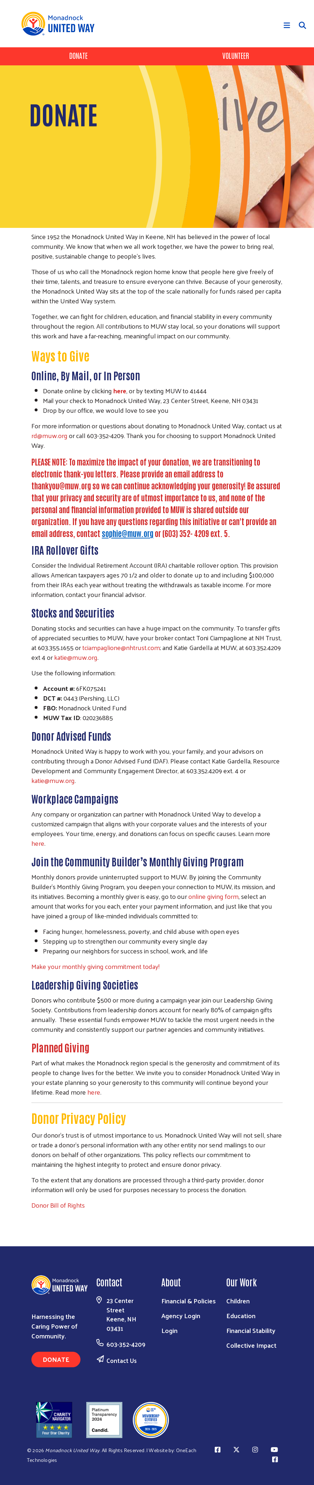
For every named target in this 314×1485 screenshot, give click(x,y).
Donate (78, 55)
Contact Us (121, 1360)
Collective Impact (251, 1345)
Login (169, 1330)
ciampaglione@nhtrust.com (122, 647)
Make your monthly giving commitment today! (95, 966)
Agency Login (180, 1315)
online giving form (213, 896)
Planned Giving (60, 1047)
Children (238, 1300)
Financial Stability (250, 1330)
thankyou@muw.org (61, 485)
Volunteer (235, 55)
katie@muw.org (75, 657)
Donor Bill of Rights (58, 1205)
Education (241, 1315)
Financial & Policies (188, 1300)
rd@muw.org (49, 435)
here (37, 843)
